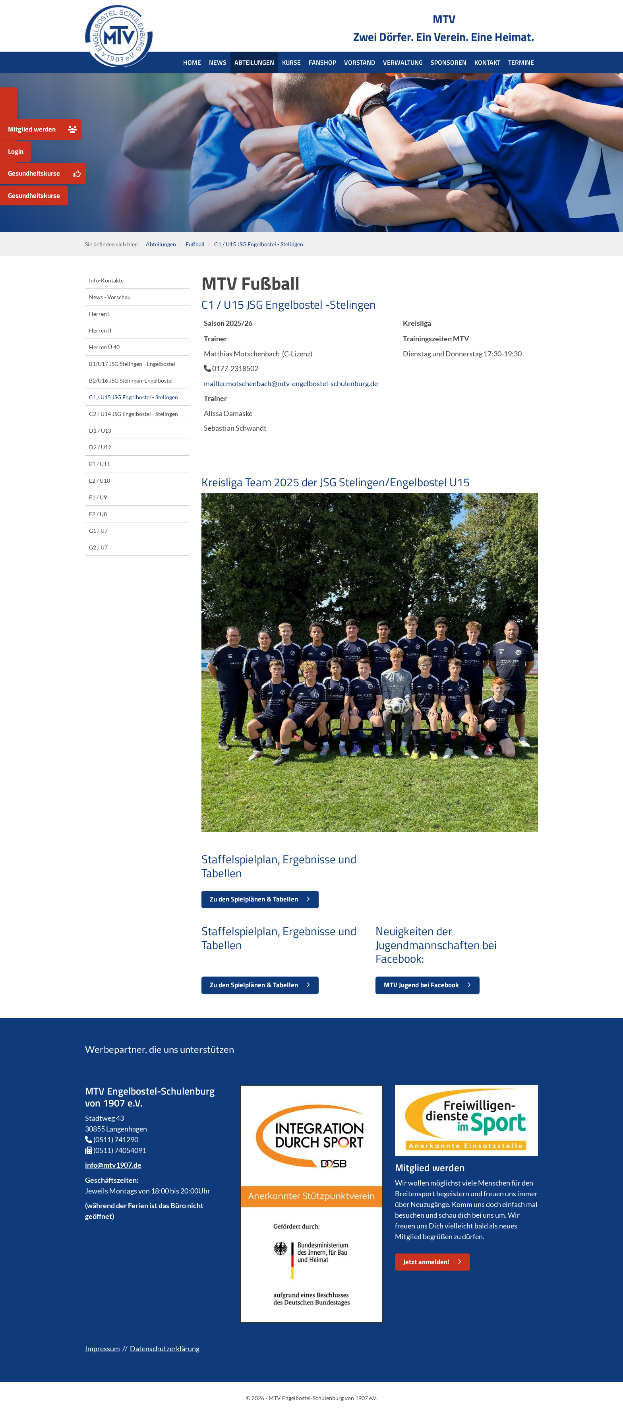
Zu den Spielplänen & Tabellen (254, 899)
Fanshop (322, 62)
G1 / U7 (98, 530)
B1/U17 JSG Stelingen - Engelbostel (132, 363)
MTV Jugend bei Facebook (421, 985)
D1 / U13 (100, 430)
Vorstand (359, 62)
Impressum (102, 1348)
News (217, 62)
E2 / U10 (99, 480)
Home (192, 62)
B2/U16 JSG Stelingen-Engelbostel (131, 380)
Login (15, 151)
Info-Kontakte (106, 280)
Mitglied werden (32, 129)
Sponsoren (448, 62)
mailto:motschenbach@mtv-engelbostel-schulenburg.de (291, 383)
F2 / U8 (98, 514)
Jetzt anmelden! (426, 1262)
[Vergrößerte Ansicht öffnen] (369, 662)
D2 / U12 (100, 447)
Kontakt (487, 62)
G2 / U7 (98, 547)
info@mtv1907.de (113, 1165)
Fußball (195, 244)
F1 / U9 (98, 497)
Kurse (291, 62)
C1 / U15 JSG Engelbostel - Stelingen (258, 244)
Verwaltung (403, 62)
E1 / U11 (99, 463)
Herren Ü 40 (104, 347)
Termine (521, 62)
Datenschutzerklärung (164, 1348)
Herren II (100, 330)
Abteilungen (254, 62)
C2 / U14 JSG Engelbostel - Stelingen (133, 413)
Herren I (99, 313)
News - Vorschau (110, 297)
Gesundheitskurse (34, 173)
